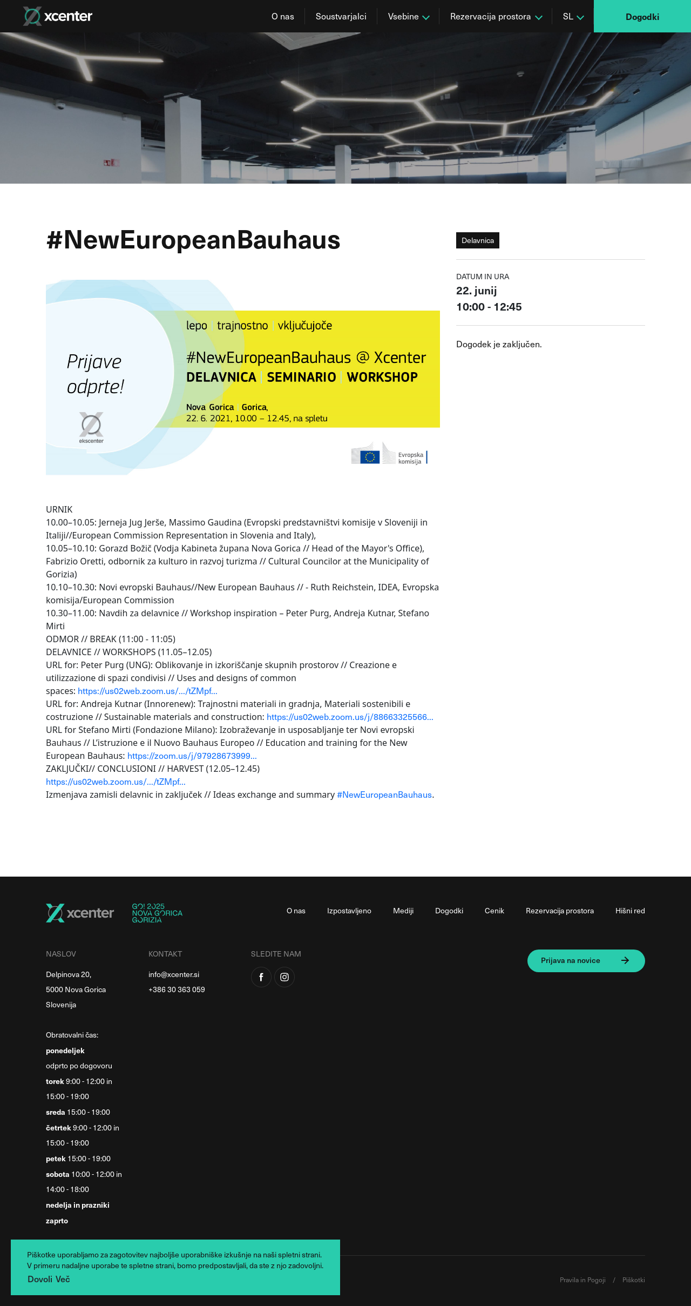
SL (568, 16)
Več (63, 1278)
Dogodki (642, 16)
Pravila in (573, 1279)
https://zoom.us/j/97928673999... (192, 755)
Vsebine (403, 16)
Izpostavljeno (349, 910)
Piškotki (633, 1279)
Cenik (494, 910)
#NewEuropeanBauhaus (384, 794)
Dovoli (40, 1278)
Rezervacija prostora (490, 16)
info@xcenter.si (173, 974)
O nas (283, 16)
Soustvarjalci (341, 16)
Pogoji (597, 1279)
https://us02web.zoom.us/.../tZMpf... (148, 690)
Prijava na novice (570, 960)
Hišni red (630, 910)
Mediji (403, 910)
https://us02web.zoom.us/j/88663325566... (350, 716)
